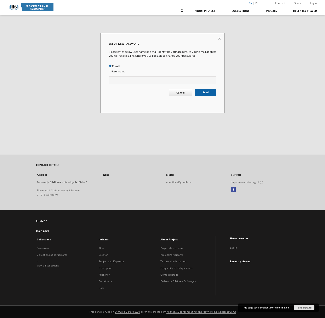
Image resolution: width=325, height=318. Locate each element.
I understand (304, 307)
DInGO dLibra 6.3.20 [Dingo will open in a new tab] (127, 311)
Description (105, 268)
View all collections (48, 265)
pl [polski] (256, 3)
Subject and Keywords (111, 261)
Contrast (280, 3)
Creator (103, 255)
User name (117, 71)
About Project (205, 11)
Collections (241, 11)
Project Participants (171, 255)
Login (313, 3)
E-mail (114, 66)
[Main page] (182, 10)
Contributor (105, 281)
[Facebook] (233, 190)
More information (279, 307)
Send (206, 92)
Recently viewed (305, 11)
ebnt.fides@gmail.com (179, 182)
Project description (171, 248)
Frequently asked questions (176, 268)
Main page (42, 231)
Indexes (271, 11)
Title (101, 248)
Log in (233, 248)
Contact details (169, 274)
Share (297, 3)
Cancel (180, 92)
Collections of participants (52, 255)
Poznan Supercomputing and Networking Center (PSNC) (201, 311)
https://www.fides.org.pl (247, 182)
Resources (43, 248)
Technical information (173, 261)
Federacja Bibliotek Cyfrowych (178, 281)
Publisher (104, 274)
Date (101, 288)
